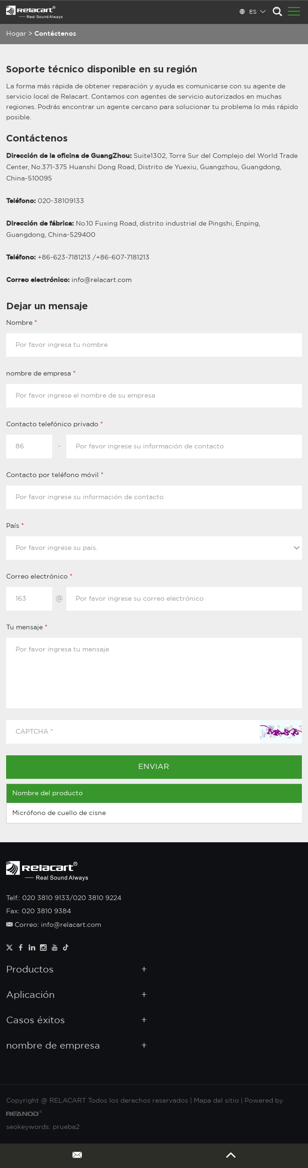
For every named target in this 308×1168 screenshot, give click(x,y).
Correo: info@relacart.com (53, 925)
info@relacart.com (101, 280)
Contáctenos (55, 34)
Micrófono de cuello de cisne (59, 813)
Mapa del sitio (216, 1101)
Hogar (16, 34)
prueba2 (66, 1127)
